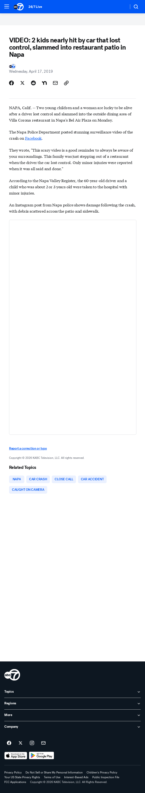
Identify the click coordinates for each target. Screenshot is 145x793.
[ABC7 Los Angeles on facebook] (9, 743)
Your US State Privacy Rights (22, 777)
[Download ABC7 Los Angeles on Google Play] (41, 755)
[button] (7, 6)
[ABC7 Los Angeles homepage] (19, 6)
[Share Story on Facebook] (11, 83)
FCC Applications (15, 782)
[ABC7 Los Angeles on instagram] (32, 743)
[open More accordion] (72, 715)
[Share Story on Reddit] (33, 83)
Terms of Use (52, 777)
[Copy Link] (66, 83)
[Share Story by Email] (55, 83)
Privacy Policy (13, 772)
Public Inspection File (105, 777)
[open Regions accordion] (72, 704)
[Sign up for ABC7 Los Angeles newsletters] (43, 743)
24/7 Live (35, 7)
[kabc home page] (12, 674)
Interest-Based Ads (76, 777)
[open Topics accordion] (72, 692)
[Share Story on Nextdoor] (44, 83)
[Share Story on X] (22, 83)
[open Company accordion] (72, 727)
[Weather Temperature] (121, 6)
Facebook (33, 138)
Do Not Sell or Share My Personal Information (54, 772)
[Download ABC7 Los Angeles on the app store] (15, 755)
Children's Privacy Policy (102, 772)
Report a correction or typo (28, 448)
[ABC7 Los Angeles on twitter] (20, 743)
